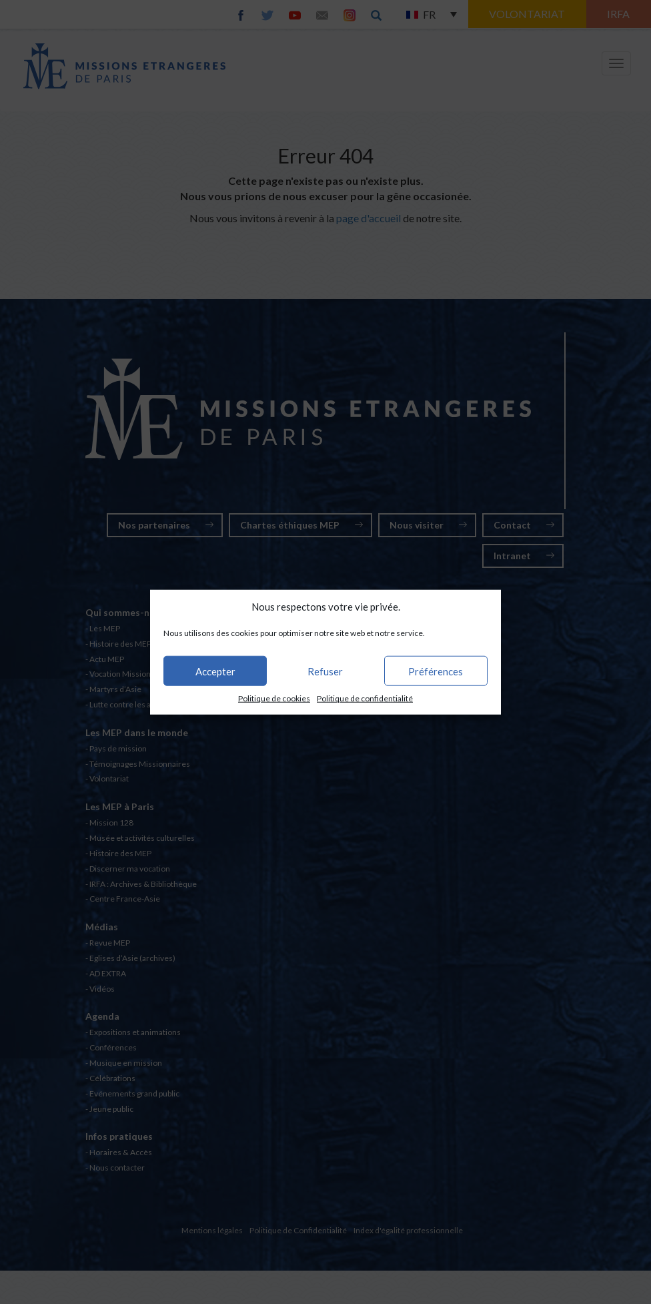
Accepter (215, 671)
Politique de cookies (274, 698)
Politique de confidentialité (365, 698)
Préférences (435, 671)
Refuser (325, 671)
